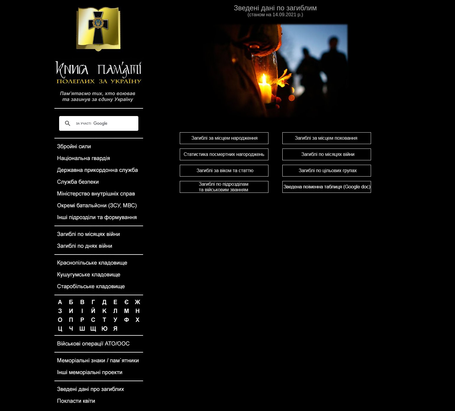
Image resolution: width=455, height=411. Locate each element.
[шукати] (98, 123)
